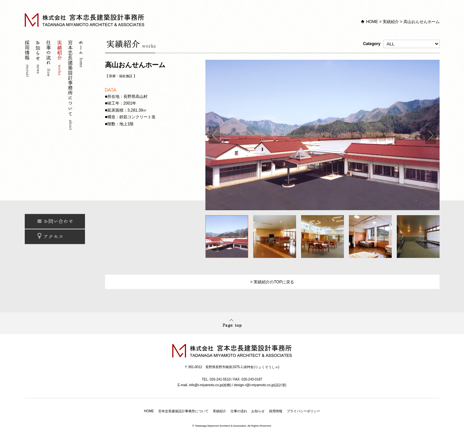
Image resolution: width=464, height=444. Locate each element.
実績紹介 (391, 21)
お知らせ (38, 86)
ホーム (81, 86)
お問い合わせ (55, 221)
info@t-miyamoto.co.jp (205, 385)
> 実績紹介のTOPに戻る (272, 282)
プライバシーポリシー (303, 411)
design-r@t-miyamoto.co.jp (254, 385)
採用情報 (28, 86)
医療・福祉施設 (120, 76)
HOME (372, 21)
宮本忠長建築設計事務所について (71, 86)
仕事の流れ (49, 86)
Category (401, 44)
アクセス (55, 236)
